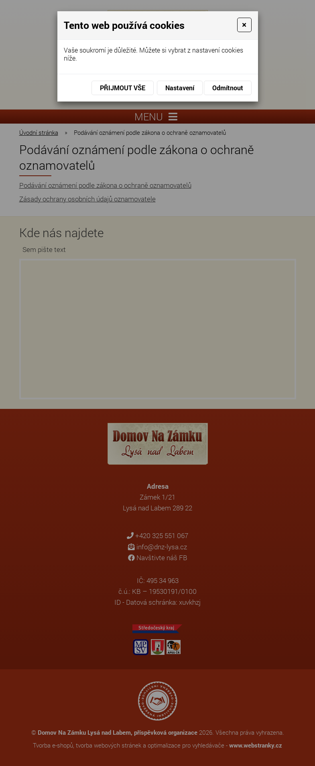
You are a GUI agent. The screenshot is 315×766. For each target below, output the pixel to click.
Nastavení (179, 87)
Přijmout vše (122, 87)
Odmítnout (227, 87)
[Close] (244, 25)
